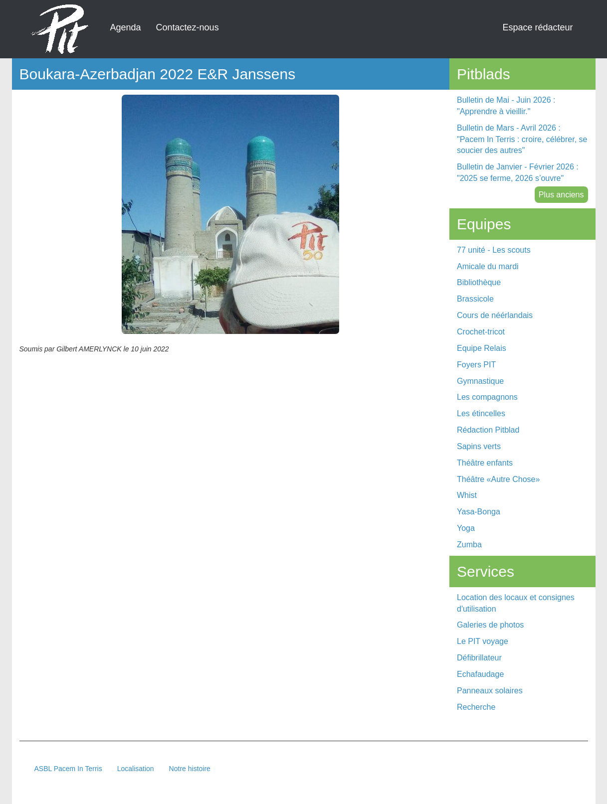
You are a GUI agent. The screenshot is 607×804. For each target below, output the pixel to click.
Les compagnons (487, 397)
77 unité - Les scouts (494, 250)
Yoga (466, 528)
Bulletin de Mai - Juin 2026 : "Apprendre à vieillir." (506, 106)
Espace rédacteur (537, 27)
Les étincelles (481, 413)
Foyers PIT (476, 364)
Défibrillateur (479, 657)
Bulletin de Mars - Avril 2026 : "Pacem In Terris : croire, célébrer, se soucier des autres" (522, 139)
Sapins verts (479, 446)
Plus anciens (561, 194)
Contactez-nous (187, 27)
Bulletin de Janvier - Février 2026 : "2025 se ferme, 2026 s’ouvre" (518, 172)
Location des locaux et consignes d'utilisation (516, 603)
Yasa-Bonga (478, 511)
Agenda (125, 27)
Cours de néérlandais (495, 315)
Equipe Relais (481, 348)
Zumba (469, 544)
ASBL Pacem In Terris (68, 769)
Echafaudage (480, 674)
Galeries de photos (490, 625)
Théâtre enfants (485, 463)
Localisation (135, 769)
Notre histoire (189, 769)
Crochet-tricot (481, 331)
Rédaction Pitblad (488, 430)
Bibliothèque (479, 282)
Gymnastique (480, 381)
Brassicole (475, 299)
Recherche (476, 707)
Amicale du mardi (488, 266)
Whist (467, 495)
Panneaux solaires (490, 690)
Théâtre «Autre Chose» (498, 479)
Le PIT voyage (482, 641)
